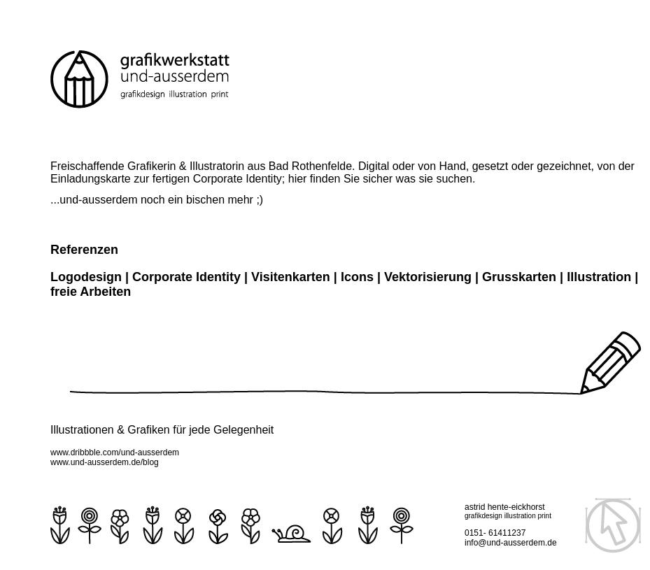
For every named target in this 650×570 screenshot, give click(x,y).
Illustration (599, 277)
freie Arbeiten (90, 292)
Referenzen (84, 250)
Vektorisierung (429, 277)
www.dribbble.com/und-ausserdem (114, 452)
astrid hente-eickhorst (505, 507)
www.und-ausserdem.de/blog (104, 462)
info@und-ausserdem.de (511, 543)
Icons (357, 277)
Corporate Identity (186, 277)
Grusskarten (519, 277)
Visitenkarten (292, 277)
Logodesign (86, 277)
